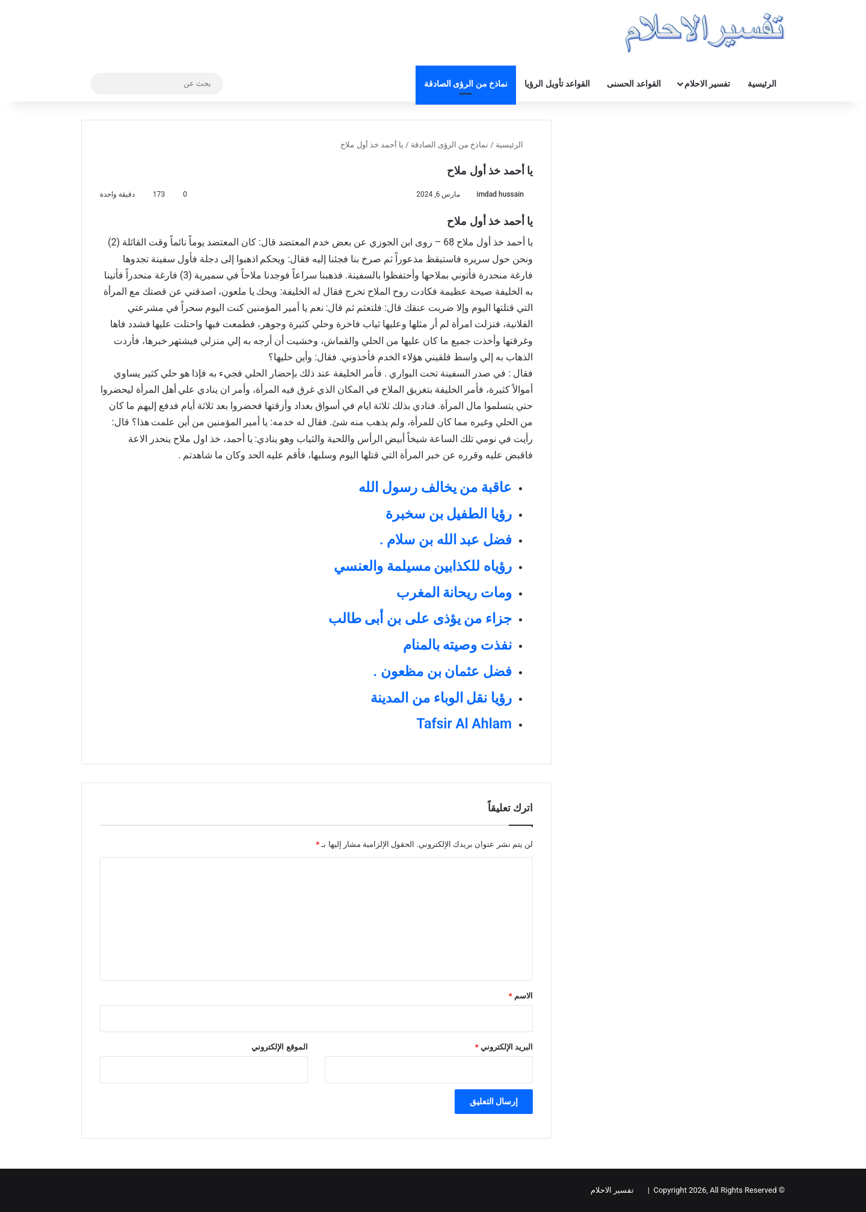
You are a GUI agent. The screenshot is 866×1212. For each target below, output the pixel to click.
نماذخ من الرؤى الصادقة (466, 83)
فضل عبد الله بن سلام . (445, 540)
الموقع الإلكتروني (279, 1046)
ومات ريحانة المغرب (454, 593)
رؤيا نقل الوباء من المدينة (441, 698)
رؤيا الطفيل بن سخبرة (448, 514)
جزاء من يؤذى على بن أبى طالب (420, 619)
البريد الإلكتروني (504, 1046)
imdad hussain (500, 194)
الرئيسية (762, 83)
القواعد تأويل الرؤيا (557, 83)
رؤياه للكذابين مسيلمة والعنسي (423, 566)
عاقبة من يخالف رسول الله (435, 487)
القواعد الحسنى (633, 83)
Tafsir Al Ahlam (464, 724)
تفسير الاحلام (707, 83)
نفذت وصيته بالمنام (457, 645)
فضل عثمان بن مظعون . (442, 671)
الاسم (521, 995)
